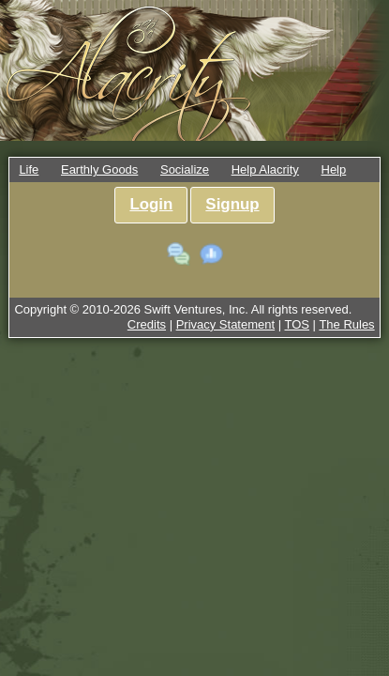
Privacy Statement (226, 324)
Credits (146, 324)
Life (28, 169)
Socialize (184, 169)
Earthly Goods (99, 169)
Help (334, 169)
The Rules (346, 324)
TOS (297, 324)
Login (150, 204)
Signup (232, 204)
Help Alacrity (265, 169)
